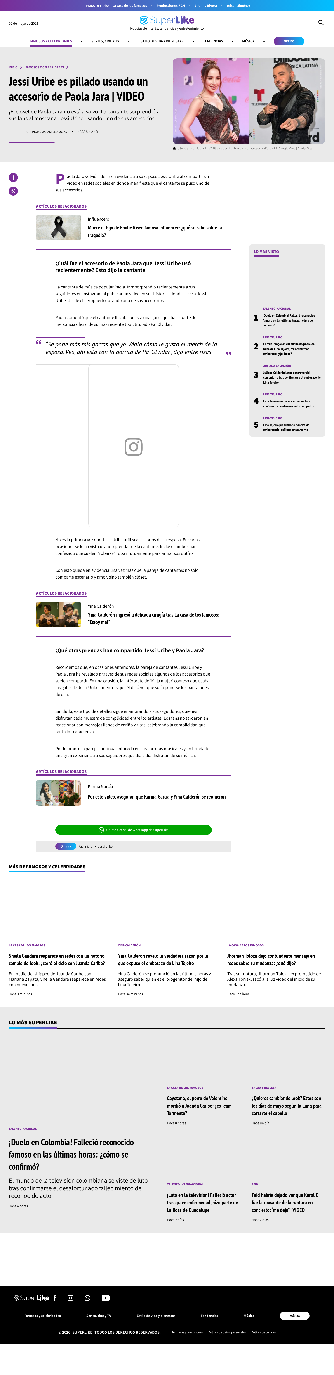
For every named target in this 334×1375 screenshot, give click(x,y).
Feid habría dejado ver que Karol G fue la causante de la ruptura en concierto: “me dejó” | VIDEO (288, 1212)
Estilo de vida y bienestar (161, 41)
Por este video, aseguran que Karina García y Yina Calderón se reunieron (157, 797)
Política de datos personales (227, 1353)
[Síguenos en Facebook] (55, 1319)
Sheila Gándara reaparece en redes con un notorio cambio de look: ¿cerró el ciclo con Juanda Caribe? (56, 965)
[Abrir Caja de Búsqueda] (321, 23)
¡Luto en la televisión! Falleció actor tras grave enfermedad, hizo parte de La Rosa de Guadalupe (201, 1216)
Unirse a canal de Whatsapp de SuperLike (133, 831)
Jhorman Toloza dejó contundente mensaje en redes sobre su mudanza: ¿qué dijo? (275, 964)
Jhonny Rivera (208, 5)
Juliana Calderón (279, 368)
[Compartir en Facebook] (13, 178)
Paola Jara (86, 847)
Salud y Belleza (266, 1098)
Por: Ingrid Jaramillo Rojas (49, 133)
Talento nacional (279, 310)
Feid (255, 1195)
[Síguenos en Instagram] (70, 1319)
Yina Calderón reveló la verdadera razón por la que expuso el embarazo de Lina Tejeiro (163, 965)
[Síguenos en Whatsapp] (87, 1319)
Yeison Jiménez (244, 5)
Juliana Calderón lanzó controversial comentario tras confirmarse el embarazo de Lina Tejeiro (288, 379)
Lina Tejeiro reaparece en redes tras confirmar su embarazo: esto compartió (291, 407)
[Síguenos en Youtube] (106, 1319)
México (298, 41)
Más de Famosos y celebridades (53, 868)
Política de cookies (268, 1353)
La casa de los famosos (124, 5)
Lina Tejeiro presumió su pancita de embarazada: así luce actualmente (288, 431)
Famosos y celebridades (42, 41)
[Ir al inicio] (167, 23)
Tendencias (217, 41)
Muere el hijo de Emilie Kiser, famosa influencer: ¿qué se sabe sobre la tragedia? (157, 232)
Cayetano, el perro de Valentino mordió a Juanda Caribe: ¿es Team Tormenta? (202, 1115)
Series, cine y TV (101, 41)
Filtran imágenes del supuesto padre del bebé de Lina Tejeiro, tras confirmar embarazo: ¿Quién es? (291, 350)
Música (255, 41)
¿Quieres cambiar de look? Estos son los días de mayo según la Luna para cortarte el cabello (288, 1115)
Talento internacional (188, 1195)
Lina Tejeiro (274, 339)
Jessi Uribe (108, 847)
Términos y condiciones (183, 1353)
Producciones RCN (170, 5)
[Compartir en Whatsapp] (13, 191)
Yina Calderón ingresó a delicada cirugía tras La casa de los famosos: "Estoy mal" (154, 619)
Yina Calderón (131, 947)
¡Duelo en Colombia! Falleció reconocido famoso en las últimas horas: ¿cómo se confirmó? (292, 321)
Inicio (14, 68)
